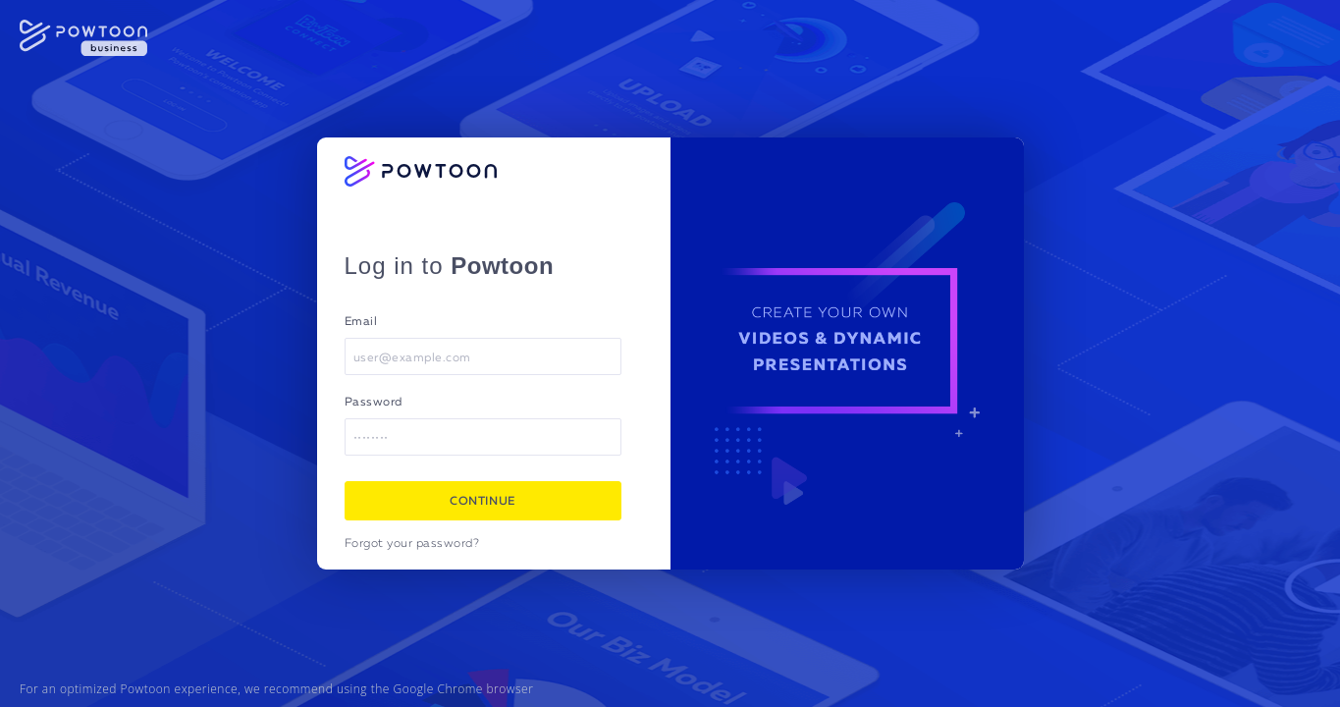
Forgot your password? (412, 544)
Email (361, 322)
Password (373, 402)
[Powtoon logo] (421, 171)
